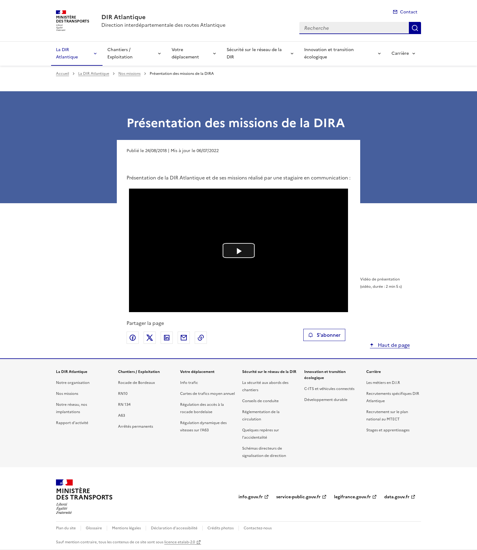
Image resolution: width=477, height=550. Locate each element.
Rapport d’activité (72, 423)
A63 (121, 415)
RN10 (122, 393)
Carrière (400, 53)
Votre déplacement (185, 53)
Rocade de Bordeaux (136, 382)
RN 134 (124, 404)
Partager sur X (150, 338)
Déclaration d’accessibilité (174, 528)
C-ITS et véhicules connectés (329, 389)
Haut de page (393, 345)
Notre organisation (72, 382)
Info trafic (189, 382)
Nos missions (129, 73)
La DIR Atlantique (67, 53)
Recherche (415, 28)
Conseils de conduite (260, 401)
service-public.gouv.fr (298, 497)
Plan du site (66, 528)
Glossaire (94, 528)
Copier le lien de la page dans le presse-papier (201, 338)
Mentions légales (126, 528)
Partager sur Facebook (133, 338)
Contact (408, 12)
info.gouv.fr (250, 497)
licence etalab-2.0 (179, 542)
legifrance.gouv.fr (352, 497)
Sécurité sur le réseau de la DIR (254, 53)
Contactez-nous (258, 528)
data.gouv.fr (396, 497)
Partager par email (184, 338)
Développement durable (325, 399)
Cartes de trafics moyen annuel (207, 393)
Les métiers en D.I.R (383, 382)
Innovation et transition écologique (329, 53)
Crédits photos (220, 528)
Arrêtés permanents (135, 426)
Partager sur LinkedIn (167, 338)
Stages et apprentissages (387, 430)
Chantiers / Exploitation (120, 53)
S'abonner (324, 335)
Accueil (62, 73)
